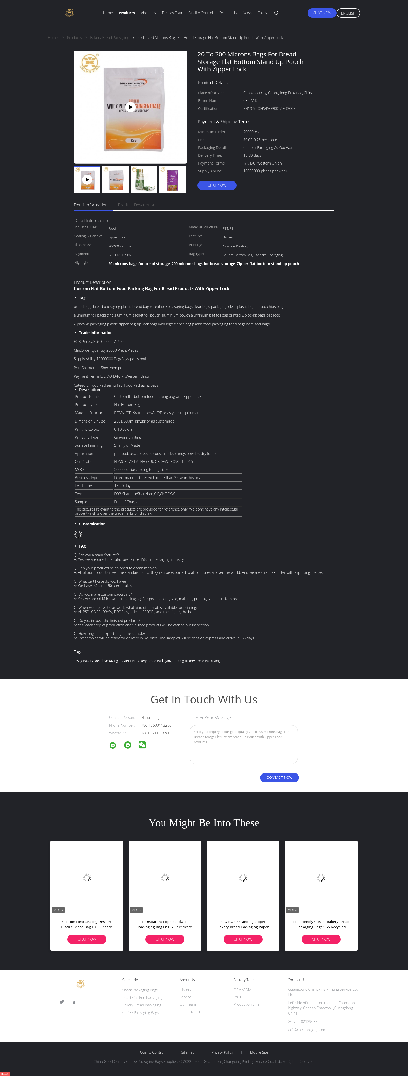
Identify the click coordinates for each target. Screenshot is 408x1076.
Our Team (188, 1004)
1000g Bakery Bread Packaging (197, 661)
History (185, 989)
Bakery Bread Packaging (141, 1005)
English (348, 13)
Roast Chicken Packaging (142, 997)
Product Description (136, 205)
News (247, 12)
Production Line (246, 1004)
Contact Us (228, 12)
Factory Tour (172, 12)
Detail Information (91, 205)
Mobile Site (259, 1052)
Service (185, 997)
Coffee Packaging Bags (140, 1012)
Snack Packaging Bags (140, 989)
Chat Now (322, 12)
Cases (262, 12)
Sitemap (188, 1052)
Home (108, 12)
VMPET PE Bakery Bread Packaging (147, 661)
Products (127, 12)
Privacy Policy (222, 1052)
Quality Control (200, 12)
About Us (148, 12)
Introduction (190, 1011)
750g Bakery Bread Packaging (96, 661)
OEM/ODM (242, 989)
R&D (237, 997)
